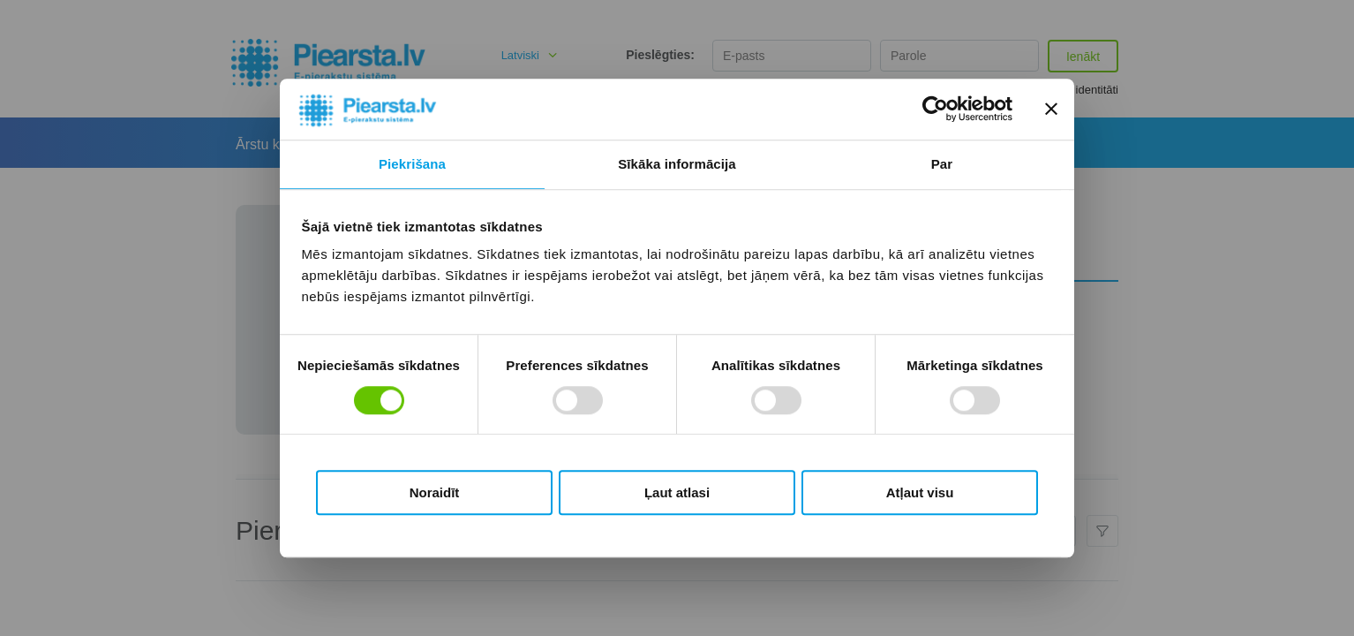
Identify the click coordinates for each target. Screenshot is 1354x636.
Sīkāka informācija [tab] (677, 163)
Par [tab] (942, 163)
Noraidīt (435, 492)
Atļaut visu (920, 492)
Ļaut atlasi (677, 492)
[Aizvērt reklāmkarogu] (1051, 109)
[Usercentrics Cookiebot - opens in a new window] (935, 109)
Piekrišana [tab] (412, 163)
